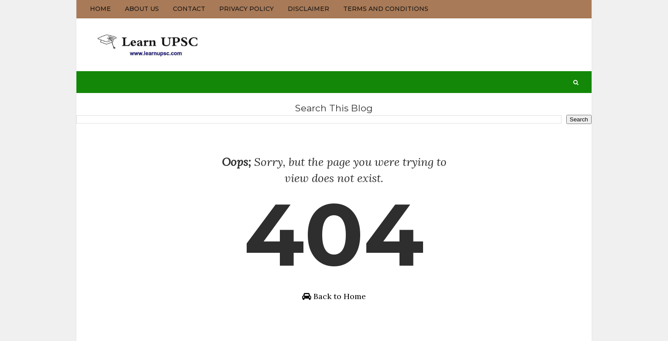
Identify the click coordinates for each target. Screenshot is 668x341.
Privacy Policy (246, 9)
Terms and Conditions (385, 9)
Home (100, 9)
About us (142, 9)
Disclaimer (308, 9)
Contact (189, 9)
